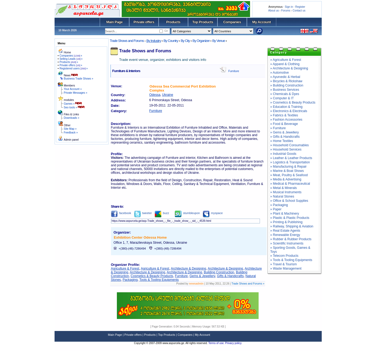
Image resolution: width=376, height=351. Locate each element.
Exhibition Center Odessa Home (140, 237)
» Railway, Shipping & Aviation (291, 226)
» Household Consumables (289, 145)
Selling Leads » (70, 58)
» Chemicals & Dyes (284, 94)
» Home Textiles (281, 141)
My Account (261, 22)
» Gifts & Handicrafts (285, 137)
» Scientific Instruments (287, 243)
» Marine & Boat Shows (287, 171)
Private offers (143, 22)
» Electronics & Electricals (288, 111)
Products (173, 22)
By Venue (218, 41)
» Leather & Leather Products (291, 158)
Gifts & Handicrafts (230, 276)
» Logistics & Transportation (290, 162)
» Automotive (279, 72)
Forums (285, 10)
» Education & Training (286, 107)
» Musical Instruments (286, 192)
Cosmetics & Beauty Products (152, 276)
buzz (162, 213)
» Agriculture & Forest (285, 60)
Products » (68, 62)
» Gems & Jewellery (284, 132)
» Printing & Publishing (286, 222)
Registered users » (73, 68)
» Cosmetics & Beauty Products (293, 102)
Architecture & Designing (188, 268)
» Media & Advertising (285, 179)
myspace (213, 213)
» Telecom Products (284, 256)
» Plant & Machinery (284, 213)
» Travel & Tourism (283, 264)
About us (273, 10)
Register (300, 6)
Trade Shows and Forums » (247, 283)
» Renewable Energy (285, 235)
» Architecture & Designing (289, 68)
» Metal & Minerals (283, 188)
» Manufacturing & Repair (288, 166)
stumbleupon (187, 213)
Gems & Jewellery (202, 276)
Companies (232, 22)
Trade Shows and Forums (127, 41)
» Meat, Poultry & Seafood (289, 175)
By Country (170, 41)
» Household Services (286, 149)
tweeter (143, 213)
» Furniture (278, 128)
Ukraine (167, 95)
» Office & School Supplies (289, 201)
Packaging (130, 280)
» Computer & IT (282, 98)
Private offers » (70, 65)
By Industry (153, 41)
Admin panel (71, 139)
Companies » (70, 55)
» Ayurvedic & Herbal (285, 77)
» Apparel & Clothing (285, 64)
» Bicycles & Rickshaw (286, 81)
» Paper (276, 209)
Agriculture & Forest (125, 268)
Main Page (114, 22)
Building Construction (219, 272)
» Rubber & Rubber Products (291, 239)
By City (185, 41)
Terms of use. (216, 343)
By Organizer (201, 41)
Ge (166, 30)
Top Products (202, 22)
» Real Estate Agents (285, 230)
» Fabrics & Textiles (284, 115)
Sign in (289, 6)
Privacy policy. (233, 343)
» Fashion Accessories (286, 119)
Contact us (299, 10)
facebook (121, 213)
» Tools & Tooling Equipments (291, 260)
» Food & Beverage (284, 124)
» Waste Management (286, 268)
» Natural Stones (282, 196)
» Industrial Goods (283, 154)
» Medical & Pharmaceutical (290, 184)
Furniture (233, 71)
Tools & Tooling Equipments (159, 280)
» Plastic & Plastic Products (289, 218)
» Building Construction (286, 85)
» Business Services (284, 90)
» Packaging (279, 205)
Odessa (154, 95)
